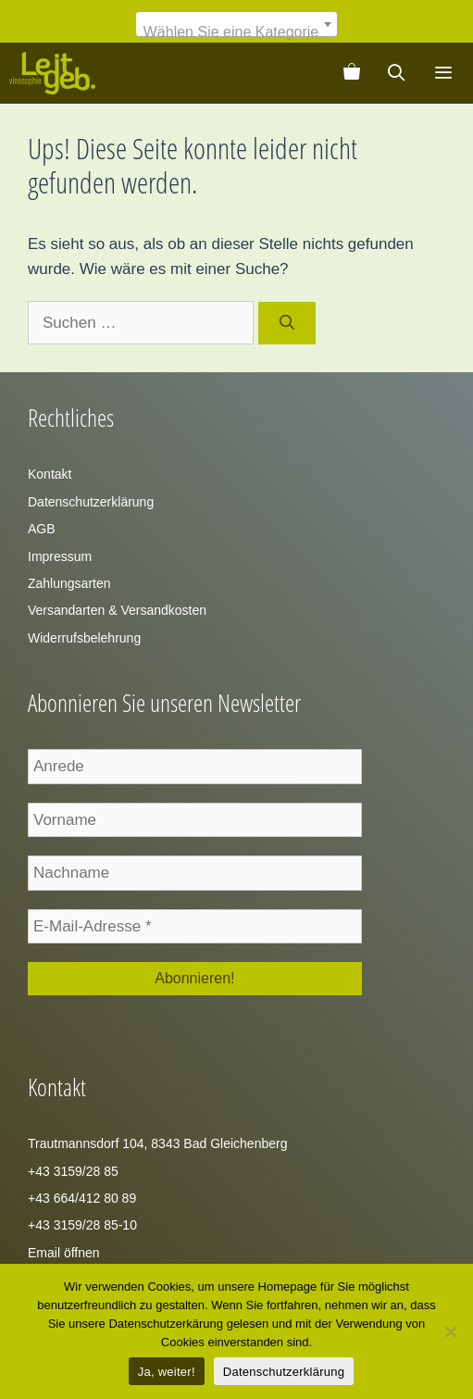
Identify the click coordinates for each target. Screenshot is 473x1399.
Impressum (60, 556)
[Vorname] (195, 820)
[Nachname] (195, 873)
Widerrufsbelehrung (84, 638)
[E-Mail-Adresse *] (195, 926)
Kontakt (49, 474)
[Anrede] (195, 766)
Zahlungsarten (69, 583)
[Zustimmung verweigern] (450, 1331)
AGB (42, 528)
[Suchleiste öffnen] (396, 73)
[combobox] (236, 24)
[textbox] (236, 32)
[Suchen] (287, 323)
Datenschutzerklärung (91, 501)
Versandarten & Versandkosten (117, 610)
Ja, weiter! (166, 1372)
